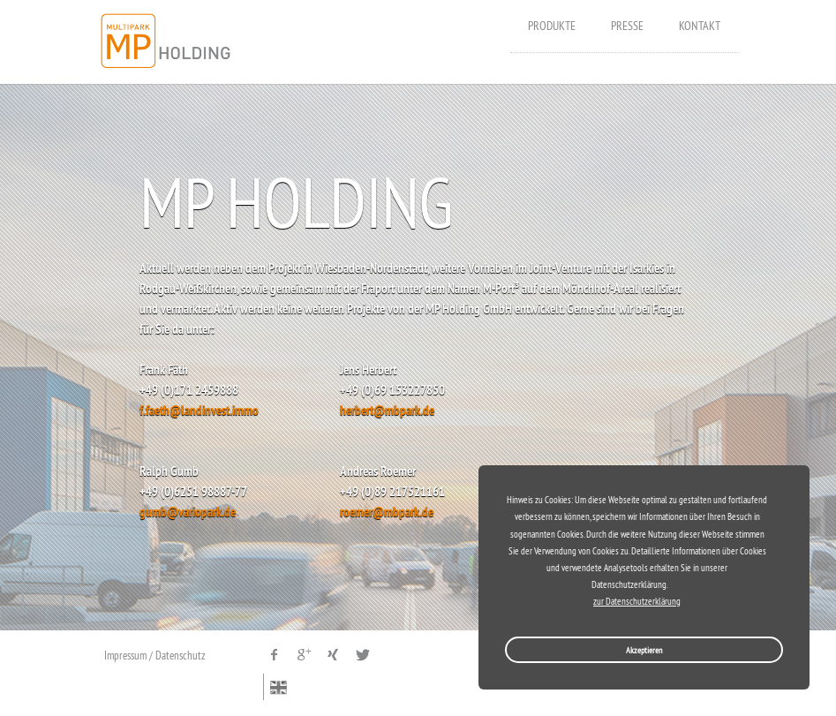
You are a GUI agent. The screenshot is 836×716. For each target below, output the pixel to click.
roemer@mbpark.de (386, 511)
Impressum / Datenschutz (155, 655)
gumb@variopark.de (187, 511)
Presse (627, 26)
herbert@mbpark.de (387, 410)
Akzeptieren (644, 650)
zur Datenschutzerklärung (637, 601)
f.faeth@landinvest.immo (199, 410)
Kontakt (699, 26)
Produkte (552, 26)
